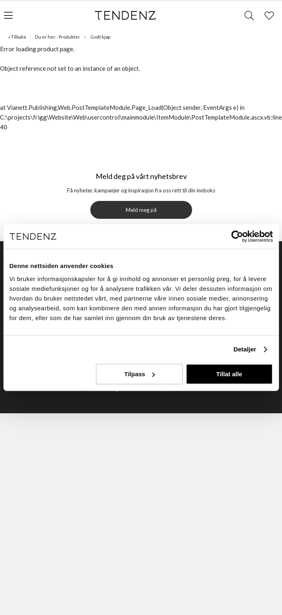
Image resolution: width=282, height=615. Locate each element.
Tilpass (139, 374)
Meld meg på (141, 210)
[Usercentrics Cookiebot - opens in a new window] (237, 236)
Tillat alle (229, 374)
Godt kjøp (100, 36)
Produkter (69, 36)
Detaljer (245, 349)
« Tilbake (17, 36)
